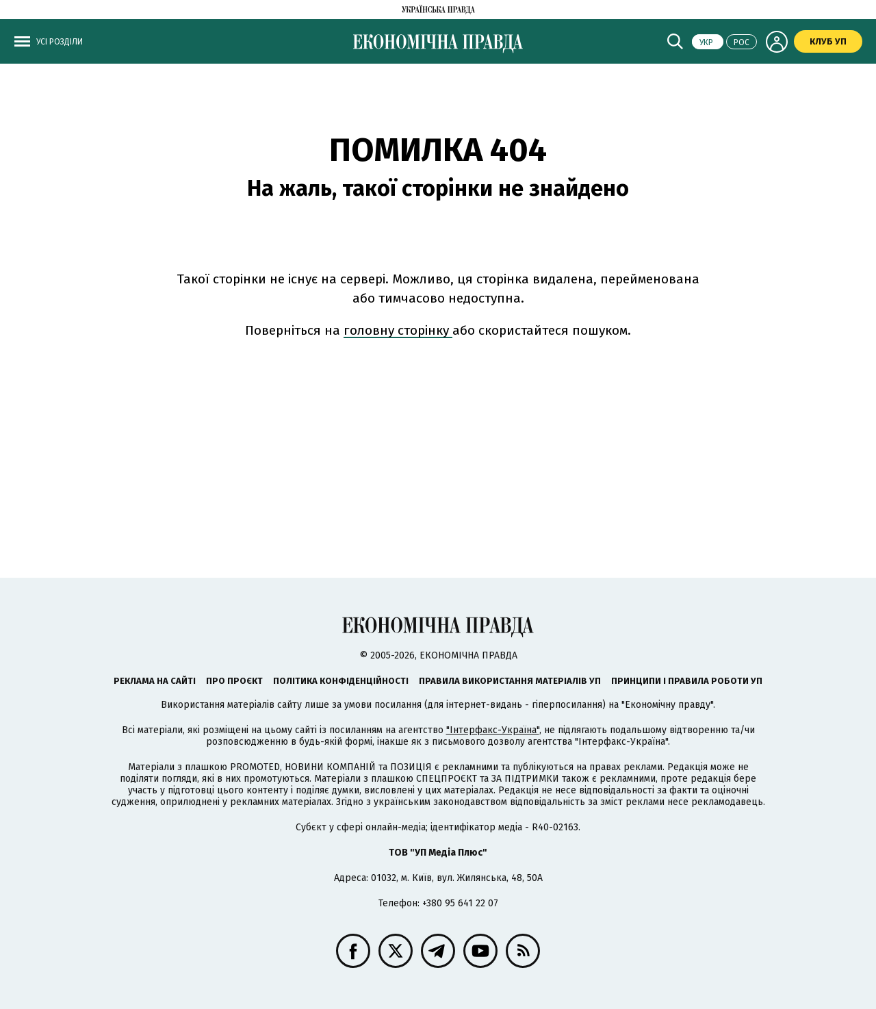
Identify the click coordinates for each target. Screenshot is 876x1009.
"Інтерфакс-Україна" (492, 730)
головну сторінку (398, 330)
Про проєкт (234, 681)
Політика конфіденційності (341, 681)
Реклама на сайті (155, 681)
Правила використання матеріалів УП (510, 681)
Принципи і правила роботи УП (686, 681)
